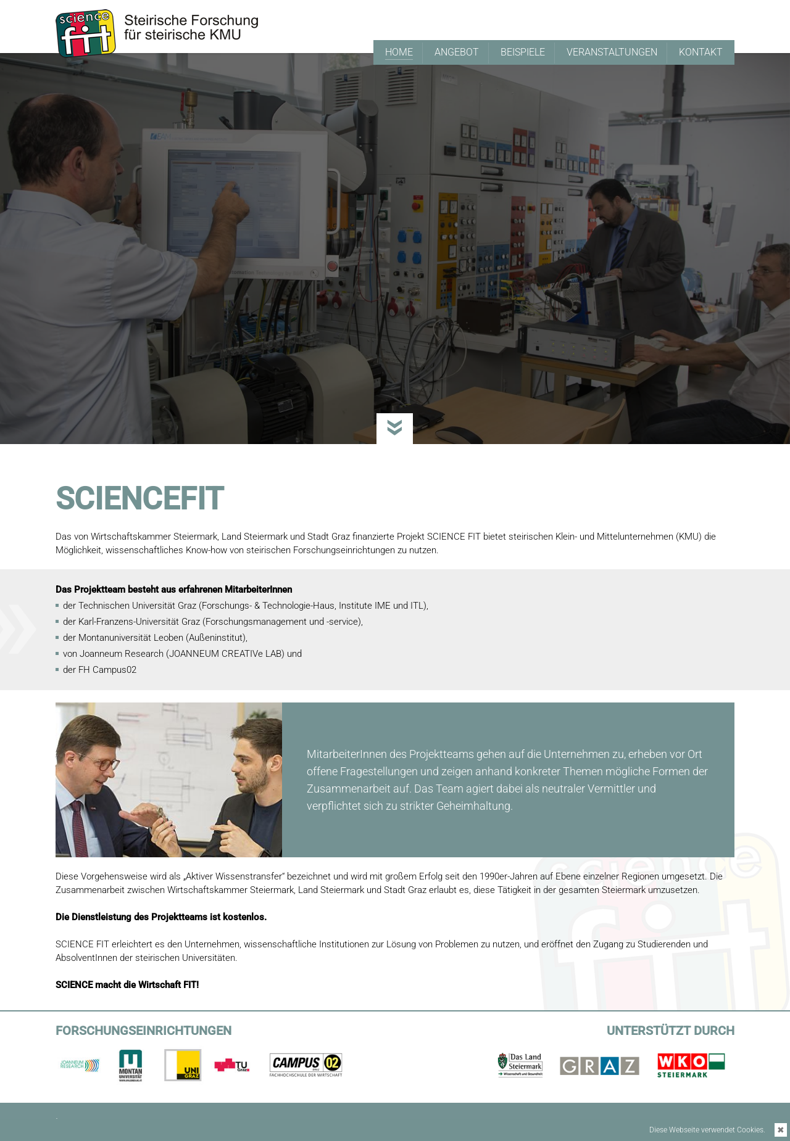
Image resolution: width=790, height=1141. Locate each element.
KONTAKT (701, 52)
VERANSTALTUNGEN (612, 52)
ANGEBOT (456, 52)
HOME (399, 53)
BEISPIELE (523, 52)
